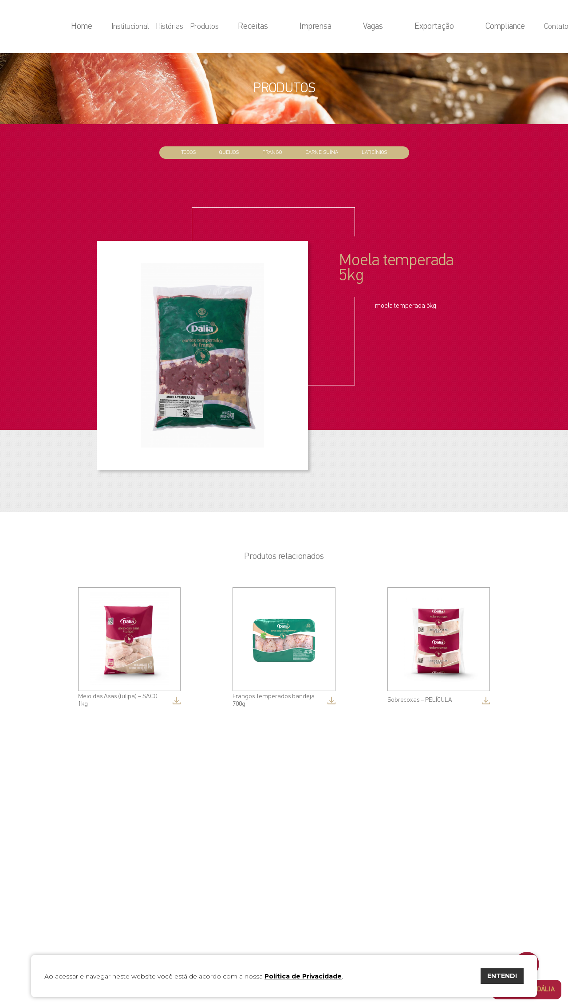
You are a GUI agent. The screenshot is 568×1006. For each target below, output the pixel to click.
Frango (272, 152)
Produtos (298, 27)
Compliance (477, 27)
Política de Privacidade (303, 976)
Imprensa (368, 27)
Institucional (224, 27)
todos (188, 152)
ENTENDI (502, 976)
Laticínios (374, 152)
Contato (514, 27)
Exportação (434, 27)
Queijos (229, 152)
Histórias (263, 27)
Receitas (333, 27)
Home (190, 27)
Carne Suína (321, 152)
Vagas (399, 27)
